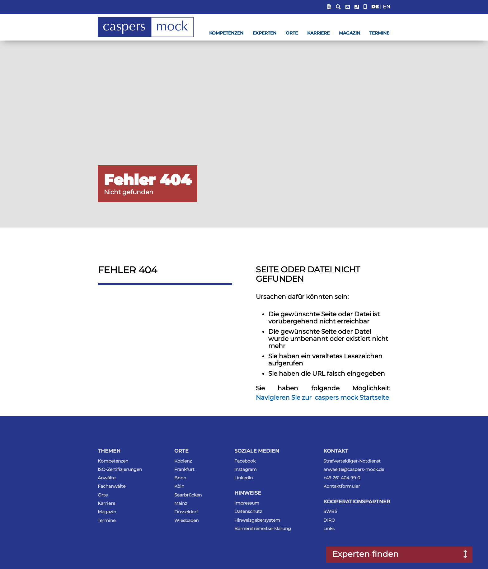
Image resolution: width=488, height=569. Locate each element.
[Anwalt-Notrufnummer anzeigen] (365, 7)
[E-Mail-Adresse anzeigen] (347, 7)
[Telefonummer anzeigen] (356, 7)
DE (375, 7)
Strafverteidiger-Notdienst (352, 461)
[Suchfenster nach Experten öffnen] (460, 555)
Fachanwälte (111, 486)
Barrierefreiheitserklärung (262, 528)
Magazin (349, 33)
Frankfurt (184, 469)
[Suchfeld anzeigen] (338, 7)
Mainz (180, 503)
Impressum (246, 503)
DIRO (329, 520)
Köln (179, 486)
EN (386, 7)
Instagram (245, 469)
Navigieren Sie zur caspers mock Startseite (322, 397)
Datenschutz (248, 511)
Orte (292, 33)
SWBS (330, 511)
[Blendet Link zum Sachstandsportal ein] (329, 7)
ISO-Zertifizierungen (120, 469)
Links (329, 528)
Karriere (318, 33)
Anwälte (106, 478)
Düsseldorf (186, 512)
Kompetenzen (226, 33)
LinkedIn (243, 478)
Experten (264, 33)
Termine (379, 33)
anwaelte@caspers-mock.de (353, 469)
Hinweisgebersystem (257, 520)
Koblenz (183, 461)
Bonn (180, 478)
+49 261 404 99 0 (341, 478)
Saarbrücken (188, 495)
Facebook (245, 461)
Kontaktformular (341, 486)
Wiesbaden (186, 520)
